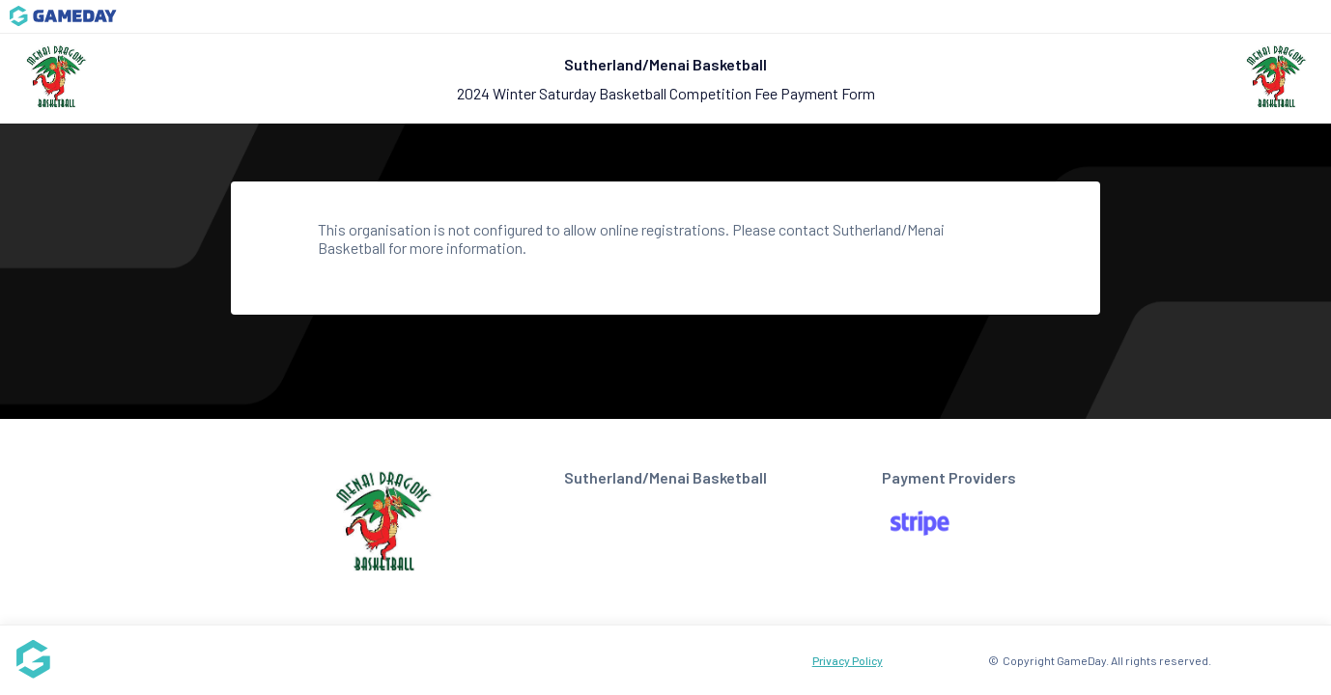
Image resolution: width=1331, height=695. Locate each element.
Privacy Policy (847, 660)
